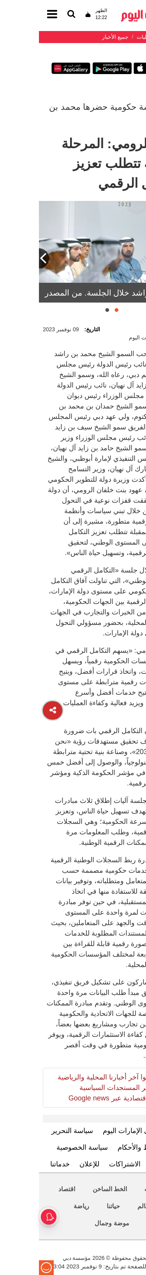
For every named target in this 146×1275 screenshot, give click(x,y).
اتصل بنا (123, 1164)
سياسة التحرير (33, 1131)
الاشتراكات (86, 1164)
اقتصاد (27, 1189)
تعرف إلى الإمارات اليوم (99, 1131)
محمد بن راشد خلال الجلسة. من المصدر (74, 292)
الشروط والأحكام (103, 1147)
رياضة (42, 1206)
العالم (106, 1206)
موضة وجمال (73, 1223)
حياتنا (74, 1206)
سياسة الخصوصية (43, 1147)
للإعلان (50, 1164)
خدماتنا (21, 1164)
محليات (115, 1189)
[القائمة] (32, 14)
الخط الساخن (71, 1189)
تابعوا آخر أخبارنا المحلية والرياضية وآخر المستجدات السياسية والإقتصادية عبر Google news (67, 1087)
